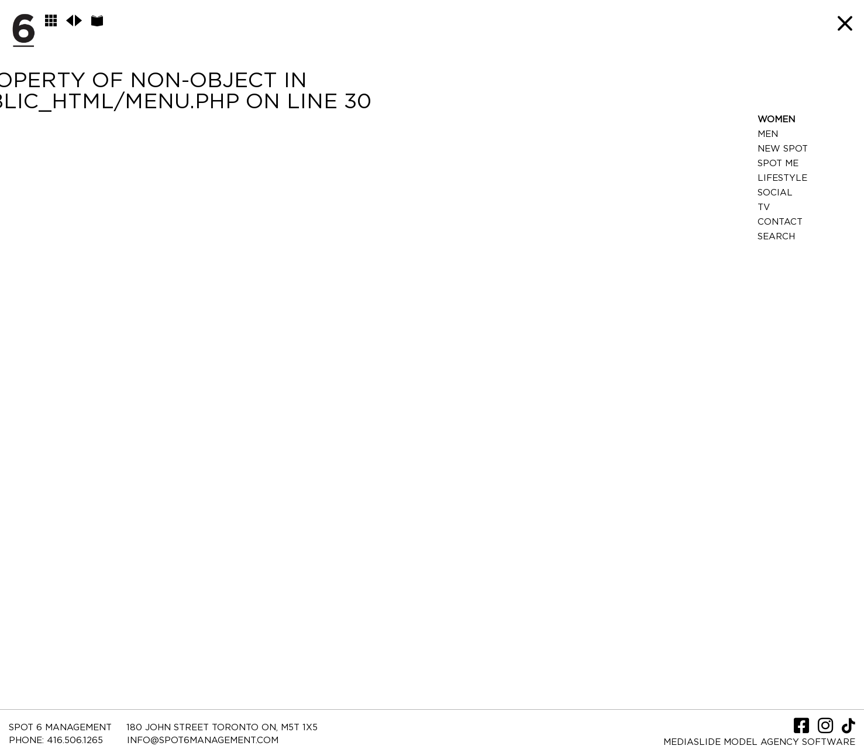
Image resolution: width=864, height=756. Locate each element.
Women (776, 119)
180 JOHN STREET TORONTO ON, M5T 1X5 (222, 727)
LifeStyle (782, 178)
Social (775, 192)
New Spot (783, 149)
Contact (780, 222)
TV (764, 207)
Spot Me (778, 163)
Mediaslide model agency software (759, 742)
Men (768, 134)
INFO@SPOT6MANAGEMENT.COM (202, 740)
